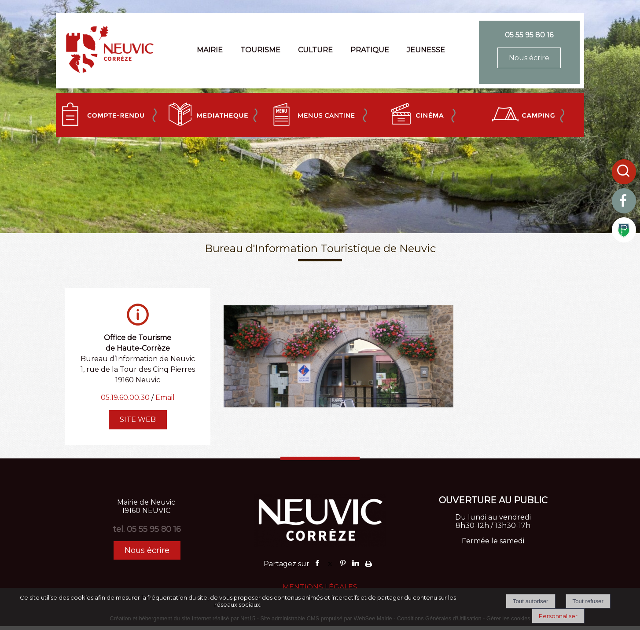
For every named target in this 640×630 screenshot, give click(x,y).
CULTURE (315, 50)
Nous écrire (529, 58)
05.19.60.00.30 (125, 397)
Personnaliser (558, 615)
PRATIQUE (369, 50)
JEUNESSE (426, 50)
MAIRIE (210, 50)
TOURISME (260, 50)
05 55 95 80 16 (529, 35)
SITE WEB (138, 419)
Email (165, 397)
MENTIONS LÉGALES (320, 587)
